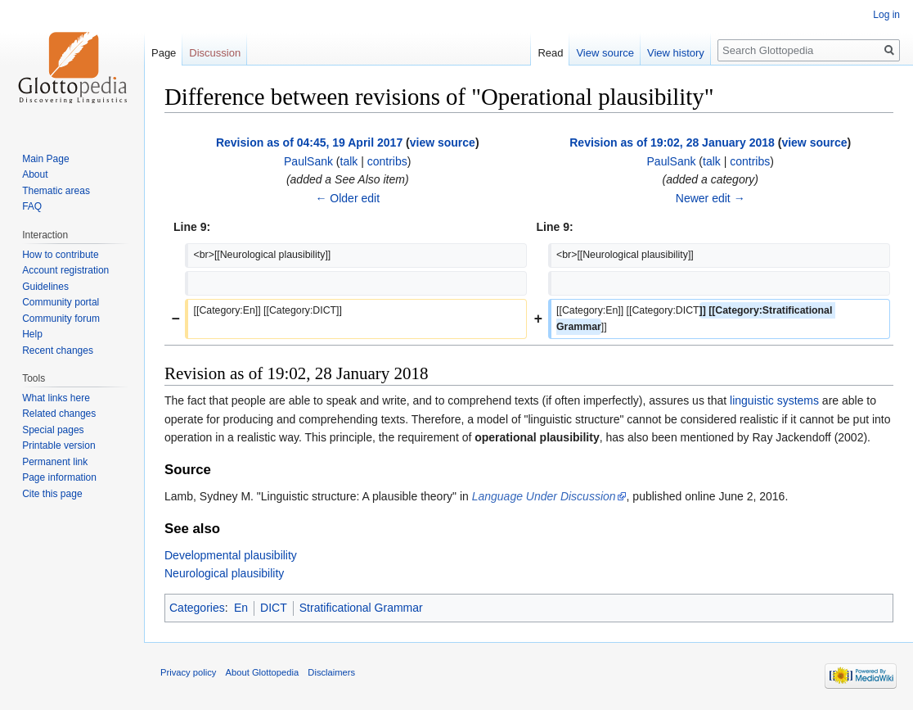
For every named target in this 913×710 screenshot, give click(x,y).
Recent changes (57, 350)
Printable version (58, 445)
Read (550, 53)
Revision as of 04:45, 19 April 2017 (309, 142)
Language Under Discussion (544, 496)
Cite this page (52, 494)
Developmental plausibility (230, 555)
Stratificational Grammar (361, 607)
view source (442, 142)
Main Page (45, 159)
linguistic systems (774, 400)
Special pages (52, 430)
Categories (197, 607)
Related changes (59, 413)
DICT (273, 607)
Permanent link (55, 462)
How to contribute (60, 254)
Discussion (215, 53)
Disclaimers (331, 672)
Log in (886, 14)
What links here (56, 398)
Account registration (65, 270)
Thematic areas (56, 191)
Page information (59, 477)
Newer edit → (710, 198)
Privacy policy (188, 672)
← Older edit (347, 198)
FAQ (32, 206)
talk (349, 161)
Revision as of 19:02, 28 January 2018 (672, 142)
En (241, 607)
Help (32, 334)
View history (675, 53)
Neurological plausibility (224, 573)
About (34, 174)
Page (163, 53)
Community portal (60, 302)
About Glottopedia (262, 672)
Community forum (61, 318)
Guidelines (45, 286)
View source (605, 53)
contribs (387, 161)
